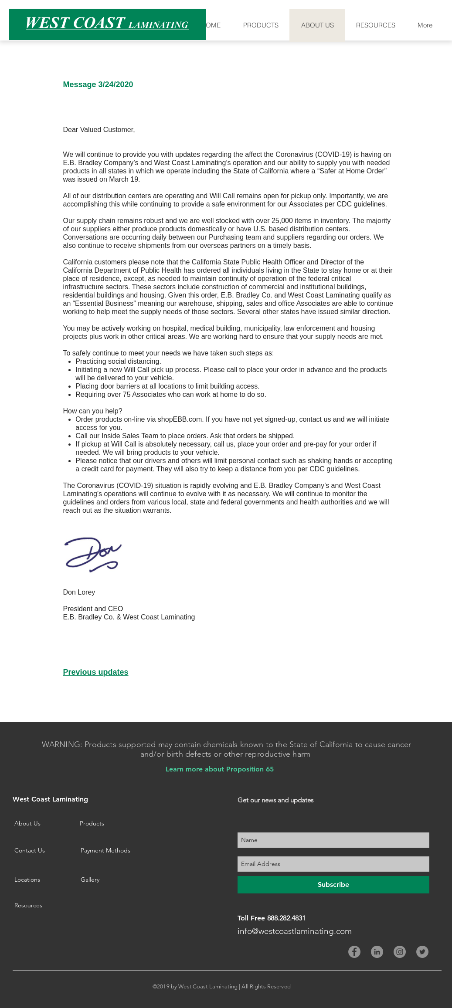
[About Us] (42, 824)
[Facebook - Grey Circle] (354, 952)
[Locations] (42, 880)
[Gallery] (109, 880)
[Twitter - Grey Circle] (422, 952)
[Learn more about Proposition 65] (220, 769)
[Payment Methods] (112, 851)
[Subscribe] (333, 884)
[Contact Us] (42, 851)
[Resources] (42, 905)
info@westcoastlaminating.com (295, 931)
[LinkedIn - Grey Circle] (377, 952)
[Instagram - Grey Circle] (400, 952)
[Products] (95, 824)
